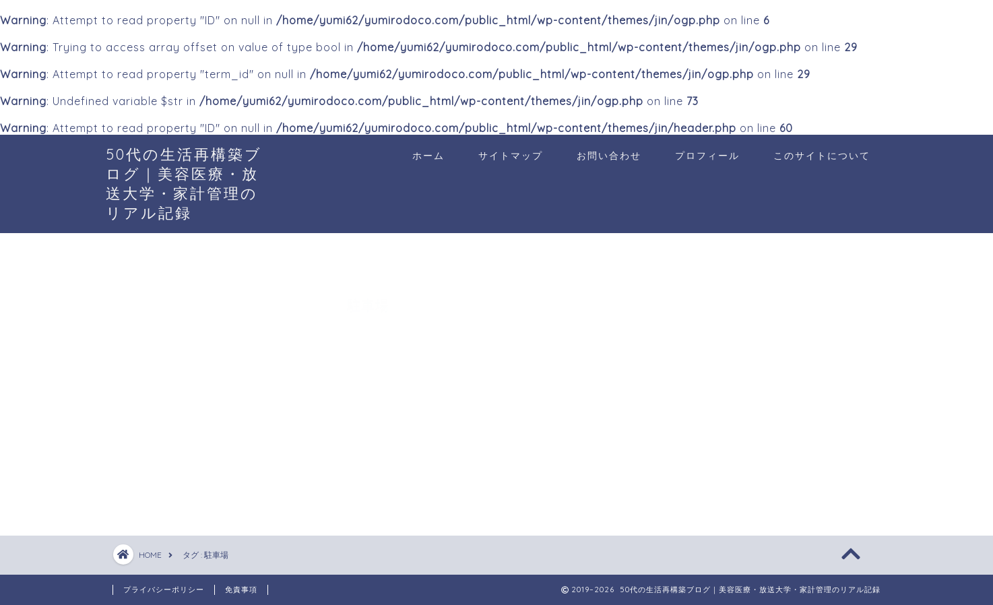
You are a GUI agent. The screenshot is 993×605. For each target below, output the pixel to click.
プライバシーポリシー (163, 589)
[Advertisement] (766, 390)
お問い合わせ (609, 156)
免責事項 (241, 589)
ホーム (428, 156)
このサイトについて (821, 156)
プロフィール (707, 156)
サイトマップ (510, 156)
